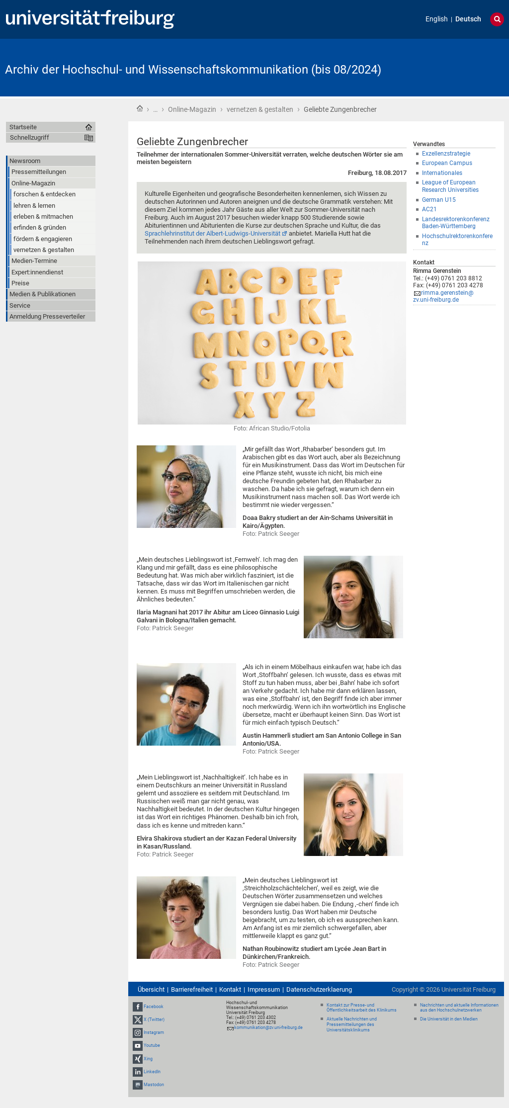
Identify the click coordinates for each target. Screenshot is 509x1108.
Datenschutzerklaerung (319, 989)
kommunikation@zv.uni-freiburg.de (268, 1027)
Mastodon (154, 1084)
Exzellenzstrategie (446, 153)
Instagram (154, 1032)
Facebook (154, 1006)
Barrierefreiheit (192, 989)
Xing (148, 1058)
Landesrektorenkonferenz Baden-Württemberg (456, 223)
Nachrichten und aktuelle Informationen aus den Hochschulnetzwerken (459, 1008)
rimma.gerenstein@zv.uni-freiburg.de (443, 296)
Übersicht (151, 989)
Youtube (152, 1045)
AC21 (429, 209)
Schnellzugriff (29, 137)
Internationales (442, 173)
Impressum (264, 989)
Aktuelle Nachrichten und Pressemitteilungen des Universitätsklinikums (352, 1024)
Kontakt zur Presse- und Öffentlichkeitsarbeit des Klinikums (362, 1008)
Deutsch (468, 19)
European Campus (447, 163)
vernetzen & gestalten (260, 109)
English (436, 19)
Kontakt (230, 989)
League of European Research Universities (450, 186)
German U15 (439, 199)
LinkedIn (152, 1071)
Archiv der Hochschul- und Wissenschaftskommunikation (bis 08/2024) (193, 70)
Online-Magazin (192, 109)
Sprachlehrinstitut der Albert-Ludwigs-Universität (212, 233)
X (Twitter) (154, 1019)
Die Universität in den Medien (449, 1019)
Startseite (140, 108)
